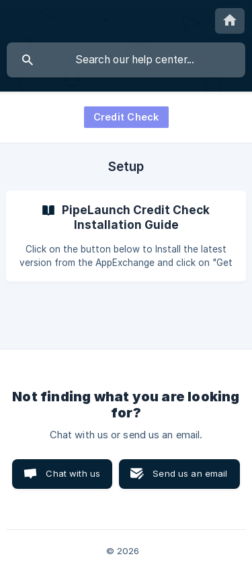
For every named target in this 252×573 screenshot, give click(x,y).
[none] (230, 21)
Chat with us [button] (73, 473)
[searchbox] (126, 59)
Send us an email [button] (190, 473)
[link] (126, 236)
